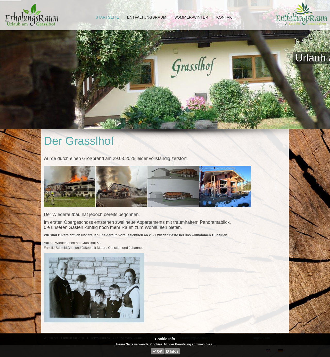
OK (157, 351)
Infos (172, 351)
